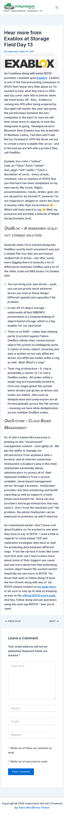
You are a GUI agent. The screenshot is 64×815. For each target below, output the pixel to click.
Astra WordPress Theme (34, 807)
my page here (47, 586)
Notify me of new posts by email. (29, 761)
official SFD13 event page (38, 595)
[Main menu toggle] (57, 7)
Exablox (42, 78)
